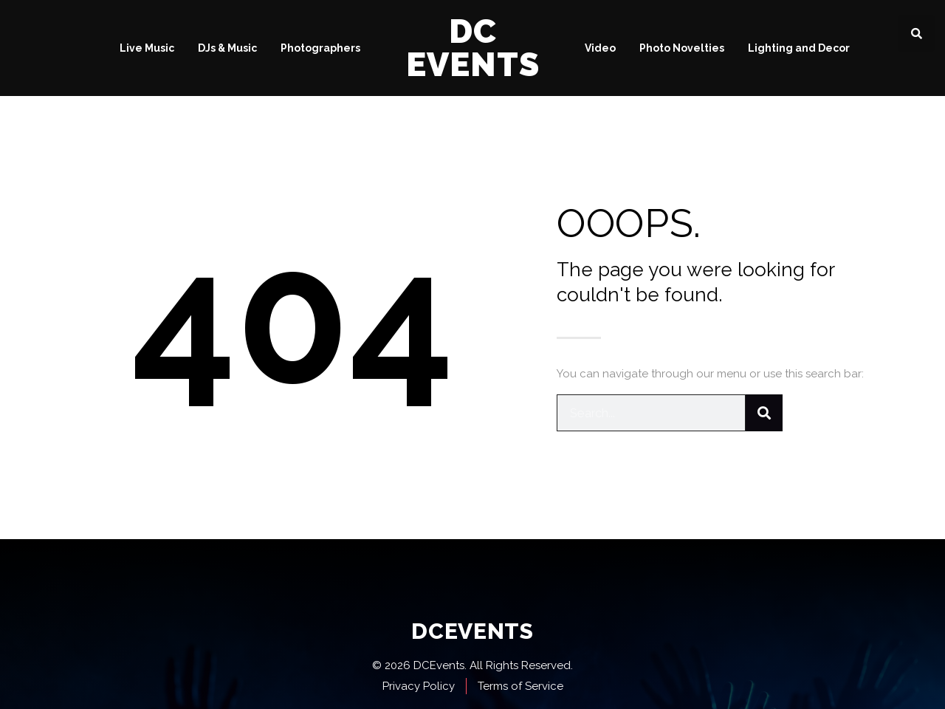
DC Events (473, 48)
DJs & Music (227, 48)
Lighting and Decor (799, 48)
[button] (916, 33)
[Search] (764, 412)
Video (600, 48)
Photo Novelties (681, 48)
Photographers (320, 48)
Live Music (147, 48)
